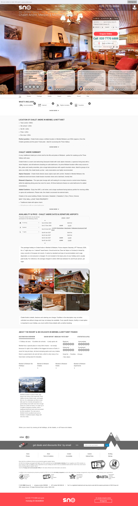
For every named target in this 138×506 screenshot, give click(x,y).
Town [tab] (23, 390)
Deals (100, 9)
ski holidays (43, 427)
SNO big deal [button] (132, 2)
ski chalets (53, 427)
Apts (79, 364)
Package (39, 96)
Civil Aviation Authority (60, 463)
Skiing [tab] (31, 390)
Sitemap (110, 456)
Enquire (103, 501)
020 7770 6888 (32, 498)
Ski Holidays (27, 12)
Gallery (69, 96)
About (48, 453)
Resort (79, 96)
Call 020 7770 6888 (105, 38)
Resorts (39, 9)
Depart (59, 96)
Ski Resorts (36, 12)
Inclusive (91, 9)
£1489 (69, 240)
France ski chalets (66, 427)
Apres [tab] (40, 390)
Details (49, 96)
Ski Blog (110, 453)
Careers (90, 453)
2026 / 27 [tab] (65, 218)
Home (20, 12)
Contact (69, 453)
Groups (65, 9)
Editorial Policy (89, 456)
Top (20, 96)
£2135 (69, 225)
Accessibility (69, 456)
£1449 (69, 238)
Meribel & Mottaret (53, 12)
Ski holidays (60, 6)
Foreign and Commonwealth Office (32, 467)
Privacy (28, 456)
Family (74, 9)
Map (88, 96)
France (43, 12)
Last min (110, 9)
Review (29, 96)
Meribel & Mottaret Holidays (26, 364)
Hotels (48, 9)
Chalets (56, 9)
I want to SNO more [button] (26, 2)
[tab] (27, 337)
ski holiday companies (59, 472)
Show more (53, 147)
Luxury (83, 9)
